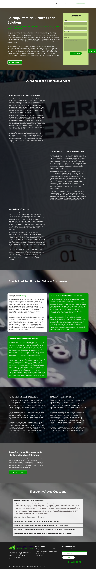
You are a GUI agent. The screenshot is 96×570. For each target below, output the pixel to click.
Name (65, 20)
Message (66, 40)
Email (65, 27)
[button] (48, 501)
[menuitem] (37, 4)
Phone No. (67, 33)
